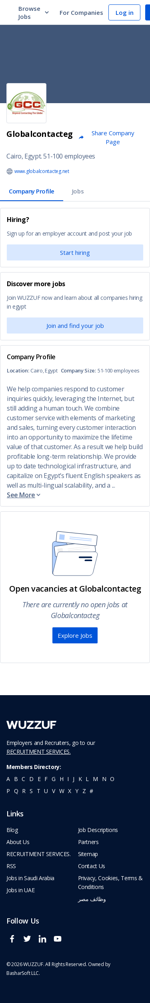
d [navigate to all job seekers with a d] (31, 779)
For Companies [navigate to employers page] (81, 12)
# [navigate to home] (91, 791)
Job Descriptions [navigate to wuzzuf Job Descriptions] (98, 830)
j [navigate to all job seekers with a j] (73, 779)
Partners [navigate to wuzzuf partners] (88, 842)
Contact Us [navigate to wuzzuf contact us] (92, 866)
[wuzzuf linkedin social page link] (44, 942)
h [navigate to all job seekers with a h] (62, 779)
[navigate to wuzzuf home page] (31, 725)
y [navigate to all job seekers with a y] (76, 791)
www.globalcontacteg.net (41, 171)
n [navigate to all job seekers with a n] (104, 779)
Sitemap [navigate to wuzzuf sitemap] (88, 854)
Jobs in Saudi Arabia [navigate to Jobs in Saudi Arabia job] (30, 878)
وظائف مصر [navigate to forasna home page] (92, 899)
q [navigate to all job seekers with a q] (16, 791)
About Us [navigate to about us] (17, 842)
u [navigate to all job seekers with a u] (46, 791)
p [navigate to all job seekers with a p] (8, 791)
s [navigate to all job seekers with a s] (31, 791)
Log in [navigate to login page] (125, 12)
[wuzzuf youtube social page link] (59, 942)
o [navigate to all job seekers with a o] (112, 779)
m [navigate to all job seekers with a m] (95, 779)
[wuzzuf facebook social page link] (14, 942)
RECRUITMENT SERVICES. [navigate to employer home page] (38, 854)
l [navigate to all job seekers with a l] (87, 779)
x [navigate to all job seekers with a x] (69, 791)
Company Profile (31, 191)
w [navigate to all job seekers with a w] (61, 791)
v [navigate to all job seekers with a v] (53, 791)
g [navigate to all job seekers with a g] (54, 779)
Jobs (78, 191)
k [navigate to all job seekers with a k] (80, 779)
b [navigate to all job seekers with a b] (16, 779)
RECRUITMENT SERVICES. (38, 751)
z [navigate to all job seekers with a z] (84, 791)
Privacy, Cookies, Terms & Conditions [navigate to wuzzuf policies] (110, 882)
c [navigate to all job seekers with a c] (23, 779)
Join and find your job (75, 325)
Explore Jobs (75, 635)
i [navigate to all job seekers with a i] (68, 779)
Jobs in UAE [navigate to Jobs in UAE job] (20, 890)
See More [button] (24, 494)
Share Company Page (106, 137)
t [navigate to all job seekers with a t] (38, 791)
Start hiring (75, 252)
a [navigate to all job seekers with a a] (8, 779)
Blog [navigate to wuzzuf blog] (12, 830)
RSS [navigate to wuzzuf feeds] (11, 866)
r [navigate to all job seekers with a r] (24, 791)
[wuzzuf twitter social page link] (29, 942)
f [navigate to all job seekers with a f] (46, 779)
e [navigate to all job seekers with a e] (39, 779)
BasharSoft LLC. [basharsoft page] (23, 973)
